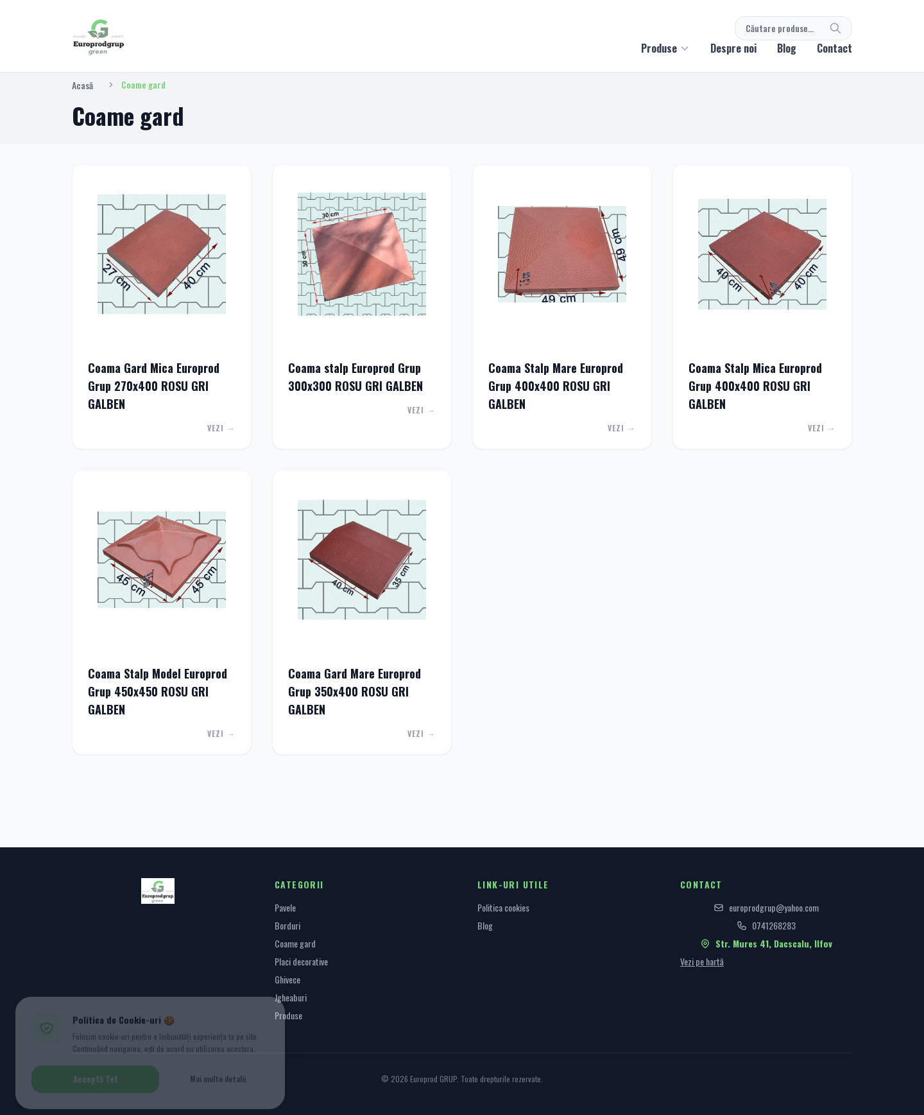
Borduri (287, 925)
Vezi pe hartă (702, 961)
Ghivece (287, 979)
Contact (834, 48)
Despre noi (733, 48)
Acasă (82, 85)
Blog (786, 48)
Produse (288, 1015)
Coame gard (295, 943)
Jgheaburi (291, 997)
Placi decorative (301, 961)
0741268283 (766, 925)
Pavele (285, 907)
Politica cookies (503, 907)
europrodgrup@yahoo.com (766, 907)
